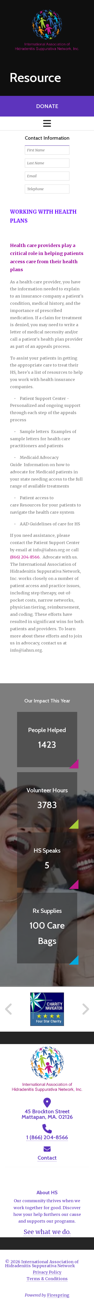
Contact (47, 1157)
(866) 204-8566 (25, 557)
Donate (47, 106)
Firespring (58, 1295)
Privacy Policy (47, 1272)
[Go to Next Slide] (85, 1009)
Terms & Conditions (47, 1278)
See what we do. (47, 1232)
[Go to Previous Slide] (9, 1009)
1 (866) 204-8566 (47, 1137)
